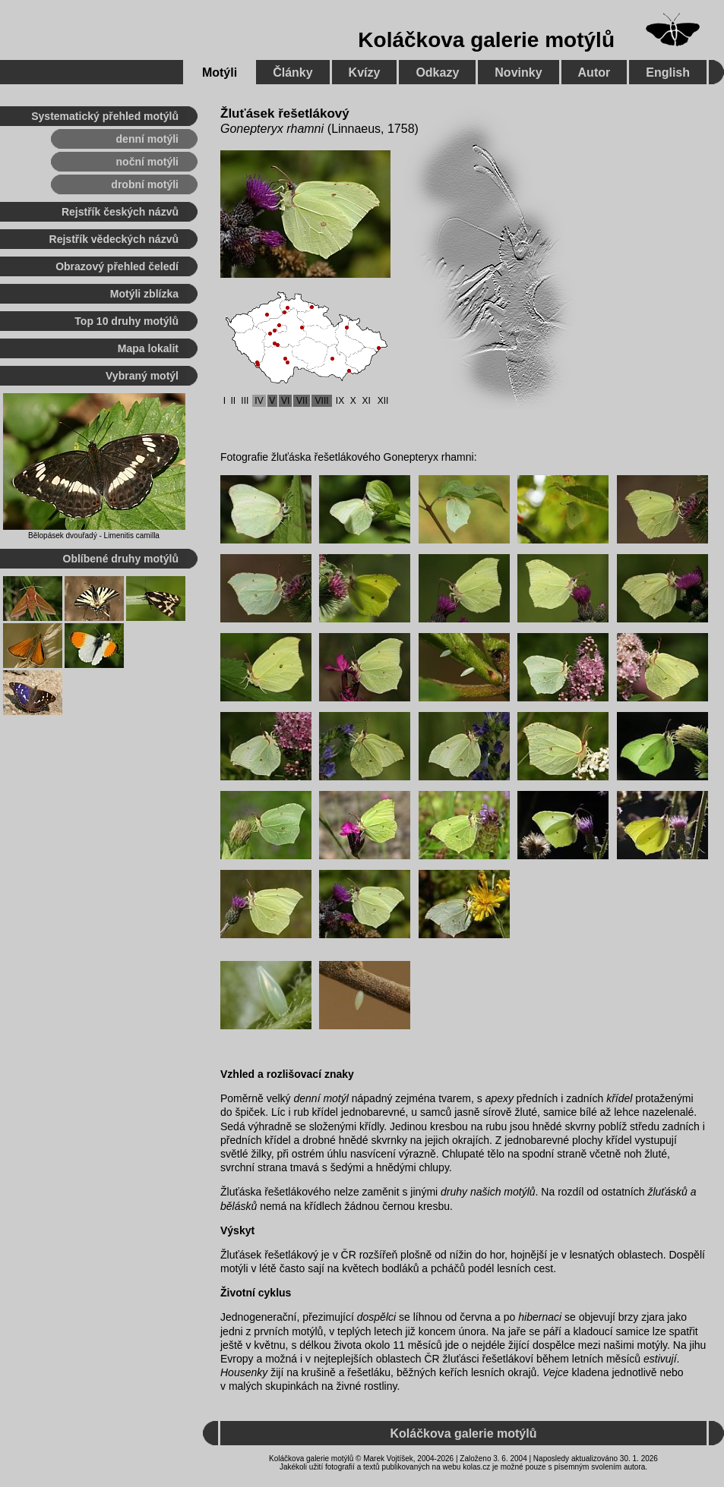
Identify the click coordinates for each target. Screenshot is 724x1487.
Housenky (243, 1372)
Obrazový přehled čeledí (117, 266)
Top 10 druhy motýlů (126, 321)
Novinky (518, 72)
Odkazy (437, 72)
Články (292, 72)
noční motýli (147, 162)
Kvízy (365, 72)
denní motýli (147, 139)
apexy (499, 1098)
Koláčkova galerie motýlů (486, 40)
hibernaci (539, 1317)
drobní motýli (145, 184)
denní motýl (320, 1098)
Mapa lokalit (148, 348)
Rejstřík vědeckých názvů (114, 239)
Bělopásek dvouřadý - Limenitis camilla (94, 535)
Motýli (219, 72)
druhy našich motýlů (488, 1192)
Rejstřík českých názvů (120, 212)
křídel (619, 1098)
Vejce (555, 1372)
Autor (594, 72)
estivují (660, 1359)
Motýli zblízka (144, 294)
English (668, 72)
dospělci (376, 1317)
